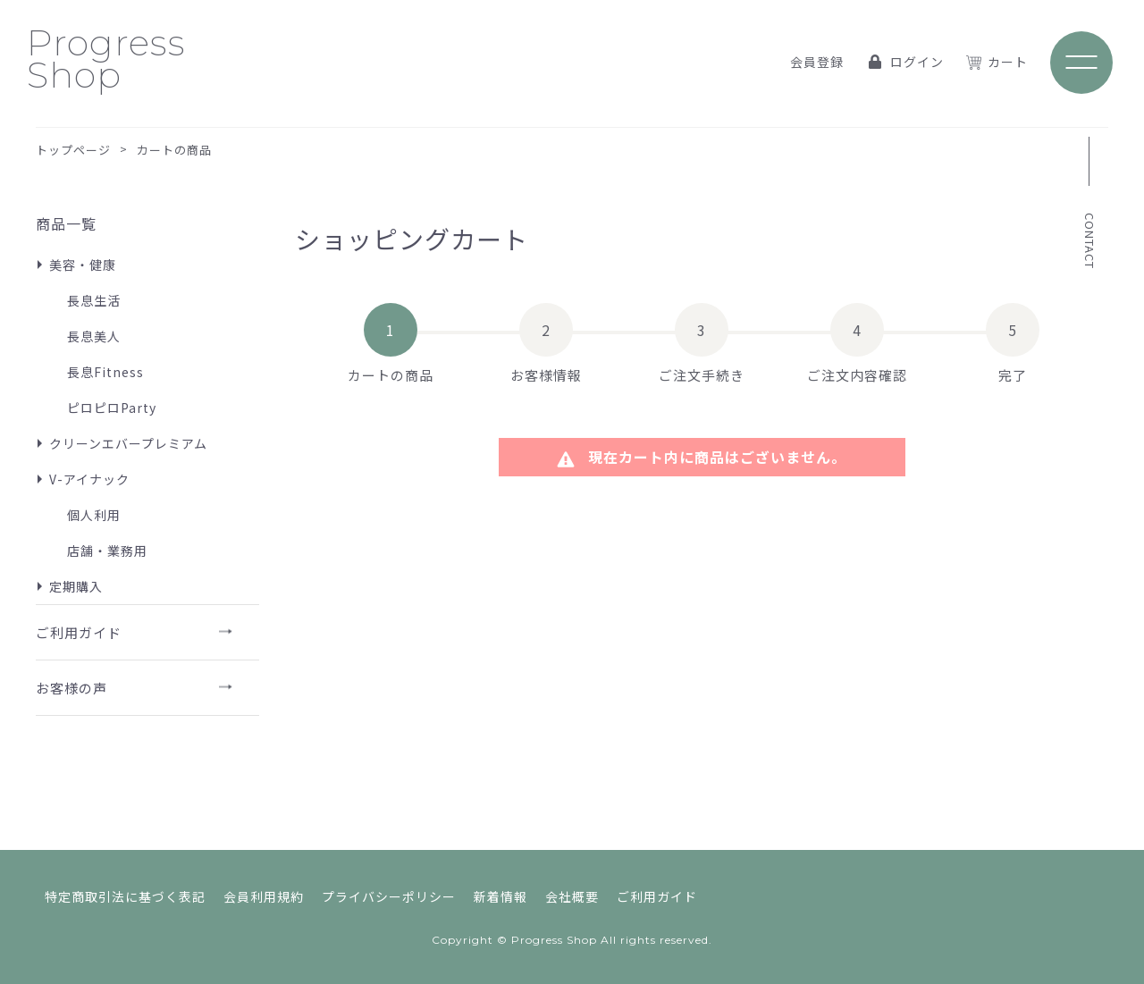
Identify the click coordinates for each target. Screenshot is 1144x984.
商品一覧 (66, 223)
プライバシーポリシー (389, 896)
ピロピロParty (111, 407)
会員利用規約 (263, 896)
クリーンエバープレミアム (128, 443)
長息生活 (94, 300)
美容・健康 (82, 264)
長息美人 (94, 336)
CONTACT (1089, 241)
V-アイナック (89, 479)
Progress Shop (106, 59)
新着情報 (500, 896)
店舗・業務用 (107, 550)
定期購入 (76, 586)
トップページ (73, 149)
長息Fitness (105, 372)
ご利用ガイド (79, 632)
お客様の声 (71, 687)
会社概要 (572, 896)
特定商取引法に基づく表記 (125, 896)
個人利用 (94, 515)
